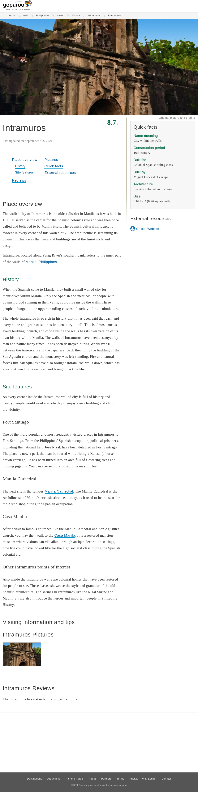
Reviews (19, 180)
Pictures (51, 160)
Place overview (24, 160)
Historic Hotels (75, 778)
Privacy (133, 778)
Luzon (60, 15)
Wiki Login (148, 778)
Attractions (94, 15)
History (20, 166)
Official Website (147, 228)
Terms (120, 778)
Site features (24, 172)
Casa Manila (64, 535)
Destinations (34, 778)
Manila (76, 15)
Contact (166, 778)
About (92, 778)
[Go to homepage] (17, 7)
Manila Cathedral (59, 491)
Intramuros (114, 15)
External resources (60, 173)
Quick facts (53, 166)
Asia (26, 15)
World (12, 15)
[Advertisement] (162, 266)
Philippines (42, 15)
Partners (106, 778)
